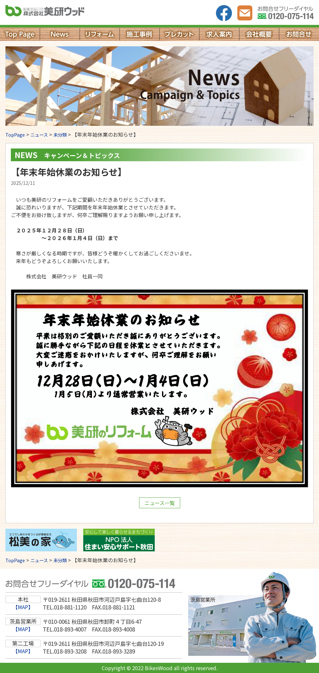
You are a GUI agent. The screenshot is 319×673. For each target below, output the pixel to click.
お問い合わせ (244, 13)
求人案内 (219, 34)
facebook (224, 13)
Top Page (20, 34)
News (60, 34)
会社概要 (259, 34)
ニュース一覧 (160, 503)
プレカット (179, 34)
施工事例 (140, 34)
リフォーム (100, 34)
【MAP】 (23, 607)
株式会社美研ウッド (58, 12)
